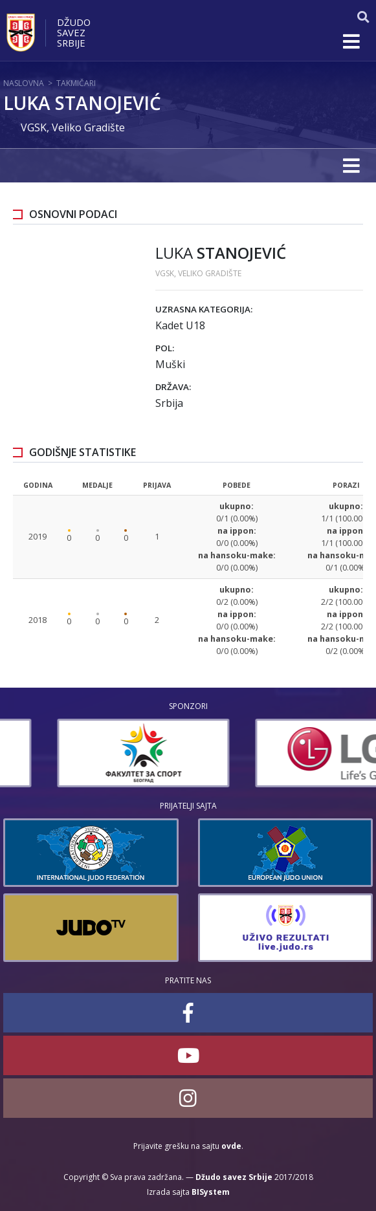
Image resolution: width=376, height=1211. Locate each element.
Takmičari (76, 83)
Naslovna (23, 83)
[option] (89, 753)
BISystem (211, 1191)
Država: (173, 387)
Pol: (164, 348)
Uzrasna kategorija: (203, 309)
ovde (231, 1145)
